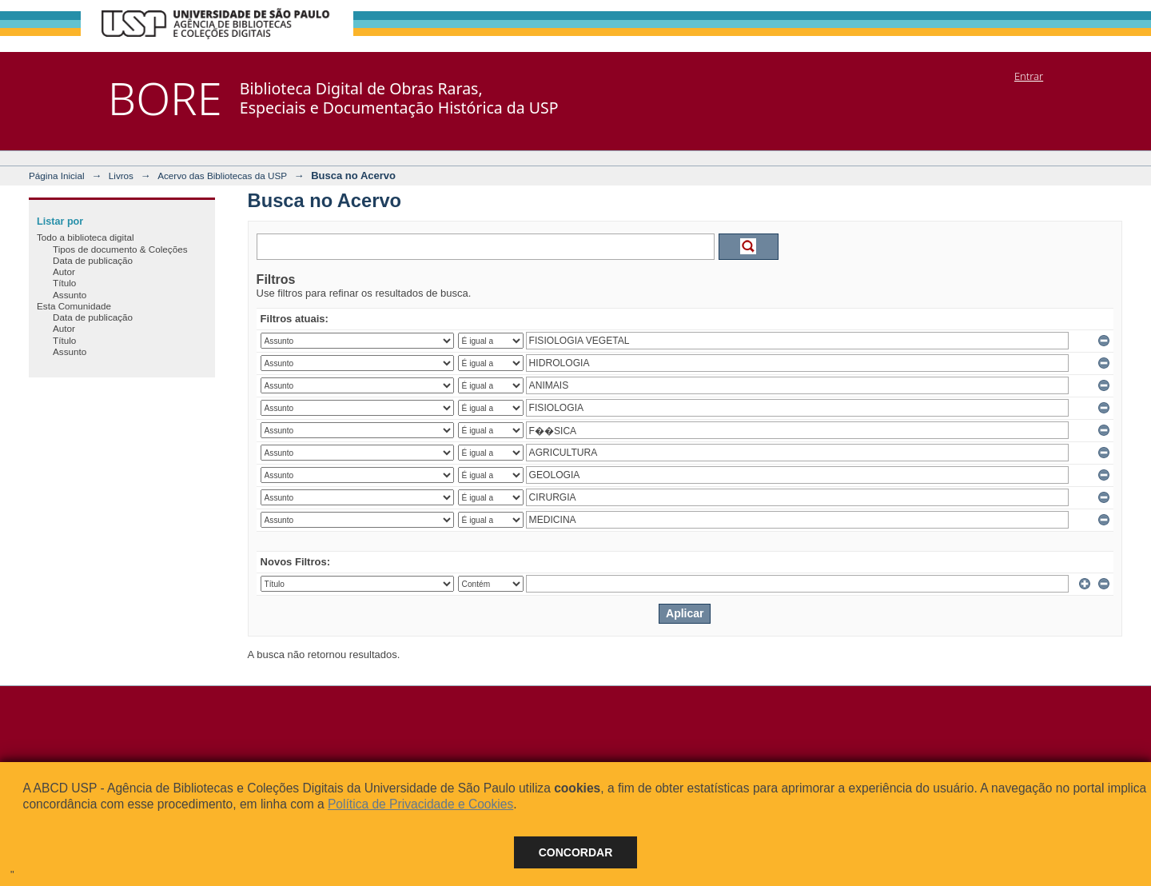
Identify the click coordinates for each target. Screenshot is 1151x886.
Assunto (69, 294)
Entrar (1028, 76)
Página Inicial (57, 175)
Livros (121, 175)
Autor (64, 271)
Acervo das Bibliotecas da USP (222, 175)
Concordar (576, 852)
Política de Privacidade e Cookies (420, 804)
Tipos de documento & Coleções (120, 249)
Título (64, 282)
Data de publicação (93, 260)
